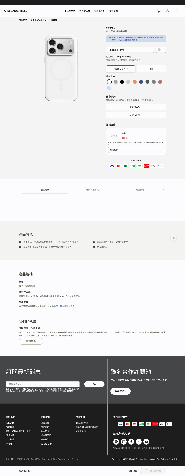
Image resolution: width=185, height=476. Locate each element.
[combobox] (136, 150)
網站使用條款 (68, 391)
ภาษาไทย (169, 459)
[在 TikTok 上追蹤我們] (139, 442)
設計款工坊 (84, 11)
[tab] (44, 189)
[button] (161, 50)
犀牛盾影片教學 (67, 306)
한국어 (176, 459)
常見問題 (45, 427)
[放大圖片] (61, 68)
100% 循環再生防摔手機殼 (18, 431)
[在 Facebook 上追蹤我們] (131, 442)
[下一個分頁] (163, 190)
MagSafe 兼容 (121, 69)
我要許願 (120, 391)
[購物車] (159, 11)
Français (139, 459)
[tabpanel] (92, 275)
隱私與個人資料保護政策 (87, 427)
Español (160, 459)
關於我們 (113, 11)
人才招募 (10, 439)
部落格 (9, 443)
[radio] (109, 82)
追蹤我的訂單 (47, 443)
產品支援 (45, 431)
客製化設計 (99, 11)
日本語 (132, 459)
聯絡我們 (45, 439)
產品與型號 (69, 11)
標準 (152, 69)
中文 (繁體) (123, 459)
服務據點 (10, 427)
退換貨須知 (46, 435)
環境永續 (10, 435)
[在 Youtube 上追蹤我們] (146, 442)
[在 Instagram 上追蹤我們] (124, 442)
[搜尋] (176, 11)
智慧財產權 (81, 431)
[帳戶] (167, 11)
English (115, 459)
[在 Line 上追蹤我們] (116, 442)
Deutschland (150, 459)
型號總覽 (45, 422)
